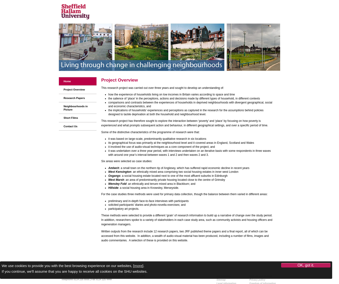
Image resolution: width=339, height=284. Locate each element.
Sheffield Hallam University (75, 16)
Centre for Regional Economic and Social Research (114, 11)
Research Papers (74, 98)
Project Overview (74, 89)
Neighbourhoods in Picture (76, 108)
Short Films (71, 117)
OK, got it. (306, 265)
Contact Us (70, 126)
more (138, 266)
